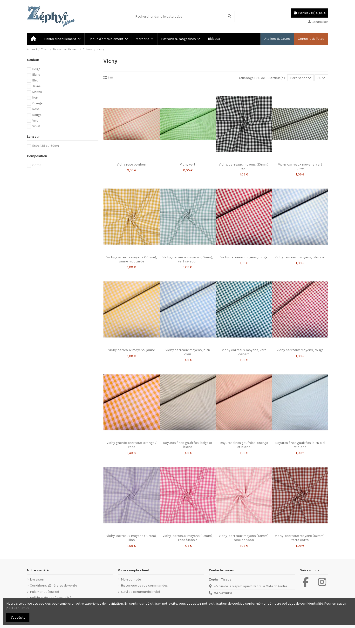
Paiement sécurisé (44, 592)
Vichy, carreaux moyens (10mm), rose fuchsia (188, 538)
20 (321, 78)
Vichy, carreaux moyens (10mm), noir (244, 166)
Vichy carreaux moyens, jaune (131, 350)
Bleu (35, 80)
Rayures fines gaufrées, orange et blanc (244, 445)
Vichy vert (187, 164)
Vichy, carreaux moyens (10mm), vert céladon (188, 259)
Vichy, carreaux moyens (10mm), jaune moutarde (131, 259)
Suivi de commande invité (140, 592)
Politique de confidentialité (50, 598)
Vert (35, 120)
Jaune (36, 86)
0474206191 (223, 593)
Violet (36, 126)
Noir (35, 97)
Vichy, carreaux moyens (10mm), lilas (131, 538)
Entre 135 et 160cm (45, 145)
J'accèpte (18, 617)
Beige (36, 69)
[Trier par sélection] (300, 77)
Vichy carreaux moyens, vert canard (244, 352)
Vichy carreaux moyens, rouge (243, 257)
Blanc (36, 74)
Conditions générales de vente (53, 585)
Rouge (36, 115)
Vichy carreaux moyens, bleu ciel (300, 257)
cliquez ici (21, 608)
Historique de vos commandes (144, 585)
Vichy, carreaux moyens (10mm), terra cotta (300, 538)
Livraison (37, 579)
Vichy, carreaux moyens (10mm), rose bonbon (244, 538)
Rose (36, 109)
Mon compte (131, 579)
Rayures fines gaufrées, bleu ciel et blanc (300, 445)
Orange (37, 103)
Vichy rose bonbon (131, 164)
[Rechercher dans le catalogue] (229, 16)
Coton (36, 165)
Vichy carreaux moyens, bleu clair (187, 352)
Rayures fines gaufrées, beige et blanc (187, 445)
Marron (37, 92)
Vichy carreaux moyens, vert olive (300, 166)
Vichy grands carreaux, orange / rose (132, 445)
